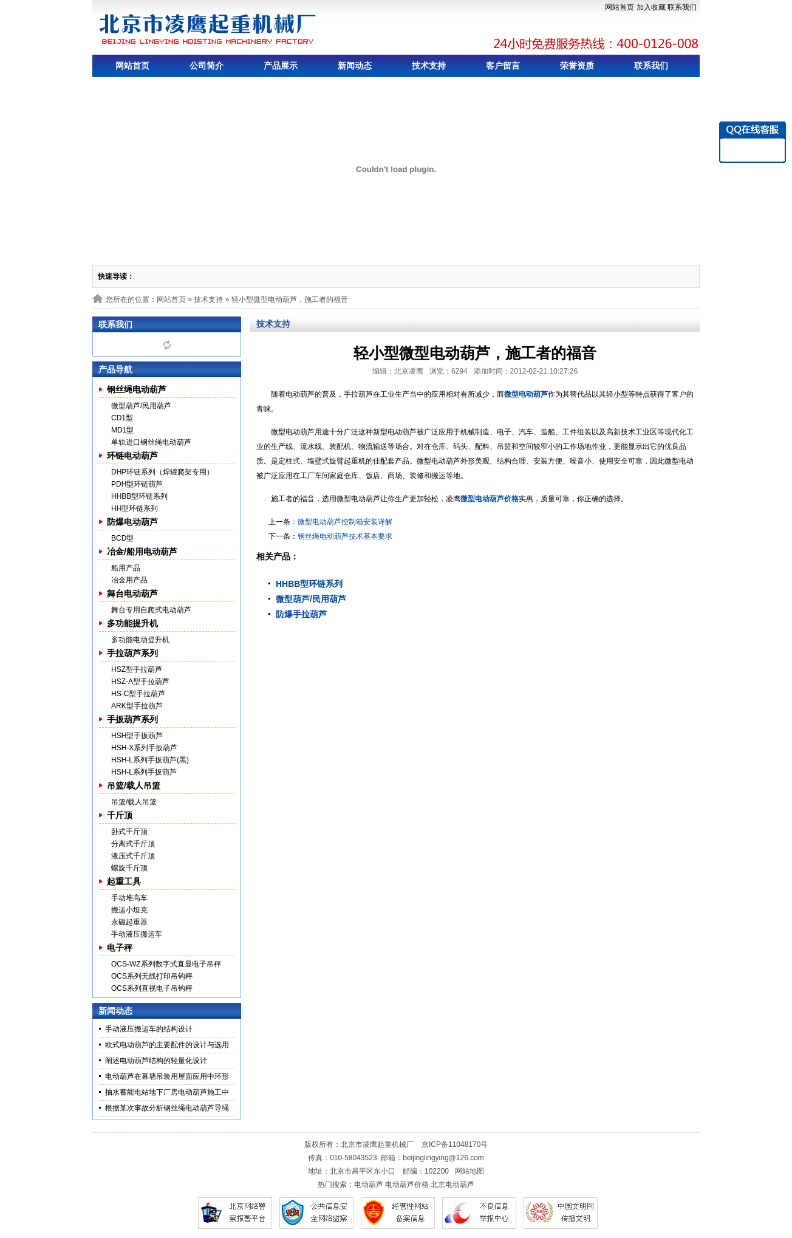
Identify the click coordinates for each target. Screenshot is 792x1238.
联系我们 (682, 7)
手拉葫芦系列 (132, 653)
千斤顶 (119, 815)
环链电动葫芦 (132, 455)
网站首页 (619, 7)
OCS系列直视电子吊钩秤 (152, 988)
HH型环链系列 (134, 508)
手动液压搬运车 (136, 934)
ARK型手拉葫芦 (137, 706)
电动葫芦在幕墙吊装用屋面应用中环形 (167, 1076)
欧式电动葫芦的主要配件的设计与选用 (167, 1045)
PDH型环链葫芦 (137, 484)
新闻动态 (355, 65)
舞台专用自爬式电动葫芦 (151, 610)
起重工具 (124, 881)
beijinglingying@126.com (443, 1158)
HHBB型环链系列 (139, 496)
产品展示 (281, 65)
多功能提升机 (132, 623)
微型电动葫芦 (526, 394)
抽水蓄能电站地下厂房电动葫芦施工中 (167, 1092)
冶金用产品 (129, 580)
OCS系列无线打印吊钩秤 (152, 976)
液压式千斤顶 (133, 856)
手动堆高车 (129, 898)
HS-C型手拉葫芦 (138, 693)
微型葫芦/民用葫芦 (141, 406)
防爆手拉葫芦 (301, 614)
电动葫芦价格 (407, 1184)
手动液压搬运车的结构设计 (149, 1029)
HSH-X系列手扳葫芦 (144, 748)
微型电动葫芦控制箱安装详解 (345, 522)
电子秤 (119, 947)
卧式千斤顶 (129, 831)
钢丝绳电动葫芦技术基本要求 (345, 536)
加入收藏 (651, 7)
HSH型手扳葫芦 (137, 735)
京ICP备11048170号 (455, 1144)
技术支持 (429, 65)
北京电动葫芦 (452, 1184)
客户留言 (503, 65)
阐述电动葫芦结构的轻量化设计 (156, 1060)
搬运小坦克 (129, 910)
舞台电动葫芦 (132, 593)
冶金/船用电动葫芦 (142, 551)
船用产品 (125, 568)
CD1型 (122, 418)
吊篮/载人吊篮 (133, 785)
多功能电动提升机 (140, 639)
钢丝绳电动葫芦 (136, 389)
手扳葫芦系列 (132, 719)
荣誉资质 (577, 65)
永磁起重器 (129, 922)
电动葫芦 (368, 1184)
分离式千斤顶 (133, 844)
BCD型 (122, 538)
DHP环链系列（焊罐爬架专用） (162, 472)
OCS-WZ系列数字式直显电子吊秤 (166, 964)
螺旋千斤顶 (129, 868)
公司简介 (206, 65)
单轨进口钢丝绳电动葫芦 (151, 442)
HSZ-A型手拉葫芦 (140, 681)
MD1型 (122, 430)
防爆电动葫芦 (132, 522)
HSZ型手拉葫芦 (136, 669)
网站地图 (469, 1171)
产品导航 (115, 369)
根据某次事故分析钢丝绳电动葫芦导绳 (167, 1108)
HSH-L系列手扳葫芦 (144, 772)
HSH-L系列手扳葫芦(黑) (150, 760)
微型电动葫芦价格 (489, 498)
